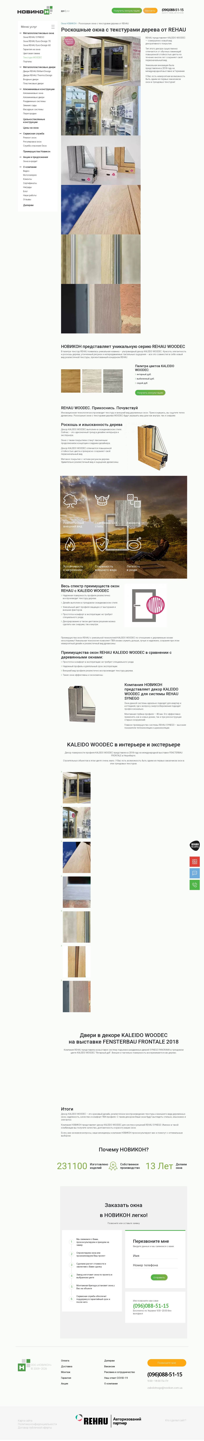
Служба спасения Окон (35, 146)
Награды (27, 187)
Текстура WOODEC (32, 57)
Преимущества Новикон (36, 151)
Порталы (27, 61)
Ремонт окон (29, 137)
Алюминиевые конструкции (39, 89)
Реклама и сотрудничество (119, 1372)
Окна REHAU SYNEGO (33, 37)
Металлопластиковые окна (38, 33)
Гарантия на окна (31, 49)
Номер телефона (145, 1265)
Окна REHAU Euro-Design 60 (36, 45)
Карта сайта (25, 1420)
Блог (25, 191)
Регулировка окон (32, 142)
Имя (136, 1256)
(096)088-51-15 (173, 10)
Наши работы (29, 195)
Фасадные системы (33, 109)
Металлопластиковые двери (39, 67)
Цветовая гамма (31, 53)
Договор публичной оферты (35, 1427)
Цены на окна (31, 127)
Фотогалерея (29, 175)
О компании (29, 166)
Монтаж (65, 1372)
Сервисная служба (33, 133)
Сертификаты (30, 183)
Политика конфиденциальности (37, 1424)
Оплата (65, 1360)
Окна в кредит (30, 161)
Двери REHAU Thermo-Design (37, 75)
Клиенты (27, 179)
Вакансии (109, 1366)
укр (68, 11)
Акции (64, 1383)
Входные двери (30, 79)
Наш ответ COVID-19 (116, 1377)
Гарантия (66, 1377)
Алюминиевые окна (33, 93)
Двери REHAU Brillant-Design (37, 71)
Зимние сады (30, 105)
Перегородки (29, 113)
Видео (26, 171)
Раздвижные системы (34, 101)
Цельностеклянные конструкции (34, 121)
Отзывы (27, 199)
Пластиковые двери (33, 83)
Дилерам (28, 205)
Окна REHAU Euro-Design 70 (36, 41)
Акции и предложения (35, 157)
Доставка (66, 1366)
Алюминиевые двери (33, 97)
